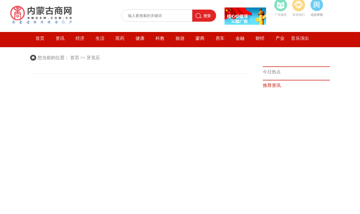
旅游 (180, 40)
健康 (140, 40)
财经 (260, 40)
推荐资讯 (272, 85)
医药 (120, 40)
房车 (220, 40)
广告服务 (281, 13)
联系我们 (299, 13)
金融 (240, 40)
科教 (160, 40)
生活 (100, 40)
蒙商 (200, 40)
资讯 (60, 40)
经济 (80, 40)
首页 (40, 40)
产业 (280, 40)
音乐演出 (300, 40)
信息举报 (317, 13)
